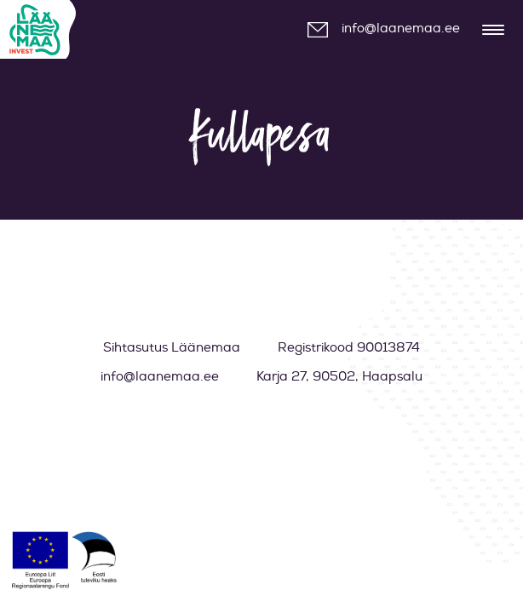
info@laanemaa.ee (401, 28)
